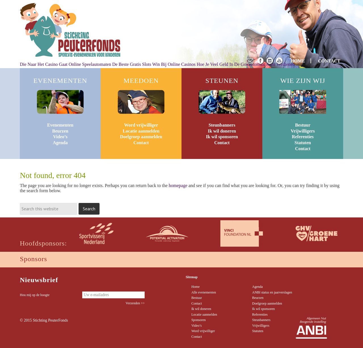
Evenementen (60, 125)
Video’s (60, 136)
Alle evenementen (203, 292)
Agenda (60, 142)
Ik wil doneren (222, 131)
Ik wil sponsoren (222, 136)
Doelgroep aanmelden (141, 136)
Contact (141, 142)
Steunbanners (221, 125)
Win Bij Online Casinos (174, 64)
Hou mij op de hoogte (35, 295)
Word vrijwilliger (141, 125)
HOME (298, 60)
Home (195, 287)
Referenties (303, 136)
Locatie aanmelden (141, 131)
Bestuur (302, 125)
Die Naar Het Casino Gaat (43, 64)
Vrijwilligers (303, 131)
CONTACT (329, 60)
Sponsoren (198, 320)
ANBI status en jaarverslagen (272, 292)
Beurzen (60, 131)
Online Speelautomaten (90, 64)
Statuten (303, 142)
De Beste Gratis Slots (131, 64)
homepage (178, 185)
